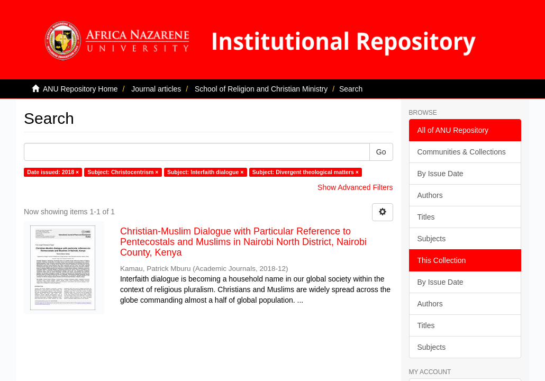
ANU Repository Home (80, 89)
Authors (430, 195)
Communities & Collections (461, 152)
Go (381, 152)
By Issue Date (440, 173)
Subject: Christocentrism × (123, 172)
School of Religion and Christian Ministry (261, 89)
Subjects (431, 238)
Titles (426, 217)
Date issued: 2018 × (53, 172)
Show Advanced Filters (355, 187)
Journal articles (156, 89)
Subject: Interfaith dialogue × (205, 172)
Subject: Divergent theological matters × (305, 172)
